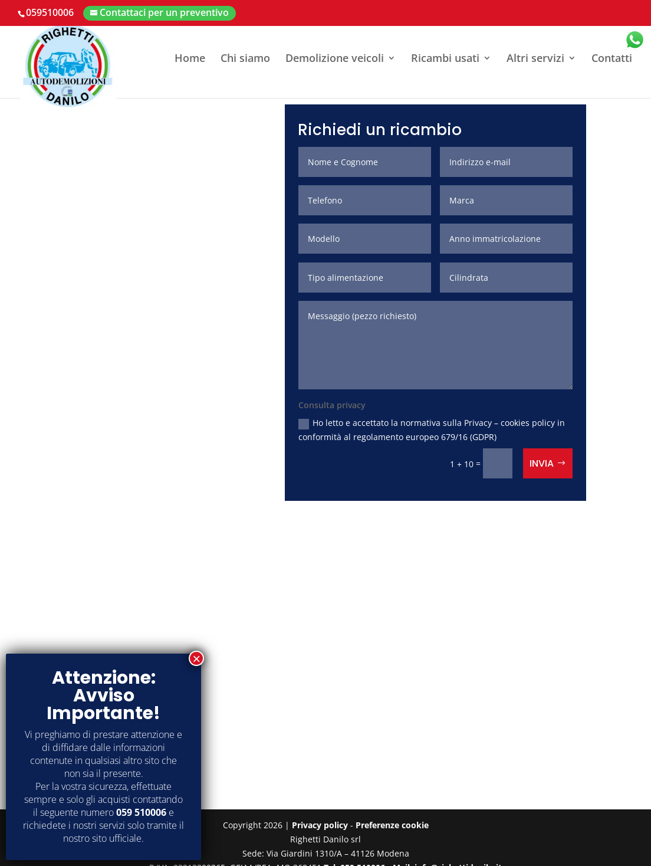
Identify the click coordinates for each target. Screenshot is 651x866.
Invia (542, 463)
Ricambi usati (445, 59)
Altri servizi (535, 59)
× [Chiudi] (196, 658)
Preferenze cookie (392, 825)
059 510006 (141, 812)
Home (190, 59)
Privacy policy (320, 825)
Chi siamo (245, 59)
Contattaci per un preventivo (164, 12)
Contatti (611, 59)
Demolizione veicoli (334, 59)
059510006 (50, 12)
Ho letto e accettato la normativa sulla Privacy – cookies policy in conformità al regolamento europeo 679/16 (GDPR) (431, 429)
